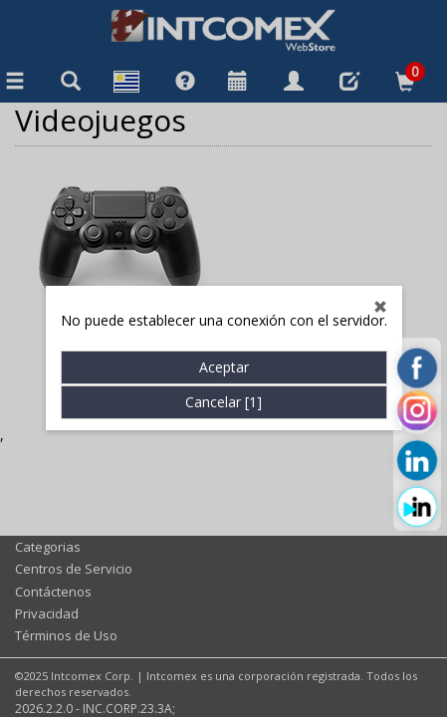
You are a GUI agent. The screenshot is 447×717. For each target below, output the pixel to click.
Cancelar (223, 402)
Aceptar (224, 367)
